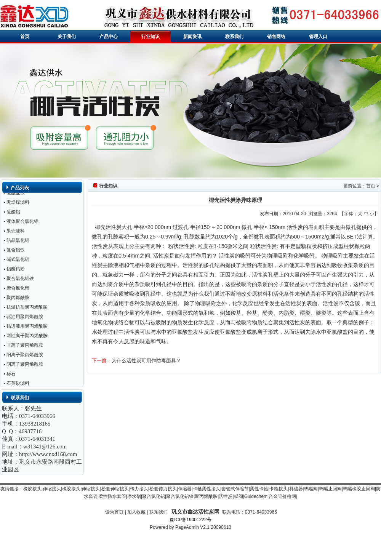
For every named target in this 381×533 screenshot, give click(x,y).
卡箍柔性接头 (206, 488)
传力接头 (139, 488)
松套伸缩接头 (115, 488)
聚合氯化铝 (17, 288)
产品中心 (108, 36)
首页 (24, 36)
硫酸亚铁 (15, 193)
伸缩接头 (52, 488)
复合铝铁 (15, 250)
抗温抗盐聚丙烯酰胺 (27, 308)
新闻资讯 (192, 36)
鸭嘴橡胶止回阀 (359, 488)
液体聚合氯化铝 (22, 222)
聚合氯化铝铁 (20, 279)
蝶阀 (238, 496)
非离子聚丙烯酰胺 (24, 346)
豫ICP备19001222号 (190, 519)
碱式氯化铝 (17, 260)
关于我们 (67, 36)
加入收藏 (136, 512)
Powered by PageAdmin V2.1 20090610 (190, 527)
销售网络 (276, 36)
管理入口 (318, 36)
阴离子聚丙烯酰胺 (24, 365)
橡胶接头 (32, 488)
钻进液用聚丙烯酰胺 (27, 327)
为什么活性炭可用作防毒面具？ (146, 360)
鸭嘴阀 (311, 488)
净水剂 (134, 496)
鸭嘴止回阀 (330, 488)
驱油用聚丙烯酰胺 (24, 317)
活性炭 (225, 496)
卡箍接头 (278, 488)
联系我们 (234, 36)
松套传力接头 (163, 488)
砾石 (11, 374)
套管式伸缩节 (235, 488)
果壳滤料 (15, 231)
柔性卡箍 (259, 488)
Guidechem (255, 496)
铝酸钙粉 (15, 269)
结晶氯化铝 (17, 241)
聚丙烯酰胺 (17, 298)
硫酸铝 (13, 212)
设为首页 (114, 512)
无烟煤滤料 (17, 203)
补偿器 (296, 488)
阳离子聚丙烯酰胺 (24, 355)
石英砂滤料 (17, 384)
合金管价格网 (282, 496)
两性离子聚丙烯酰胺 (27, 336)
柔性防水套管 (112, 496)
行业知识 (150, 36)
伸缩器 (185, 488)
